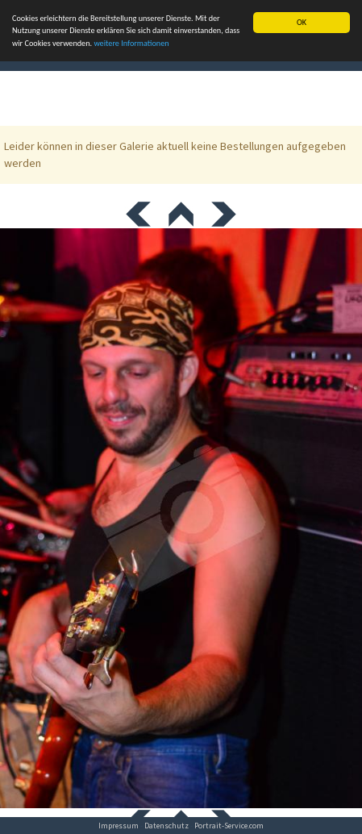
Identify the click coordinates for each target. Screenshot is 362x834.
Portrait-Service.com (229, 825)
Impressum (118, 825)
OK (301, 22)
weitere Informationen (131, 43)
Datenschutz (166, 825)
